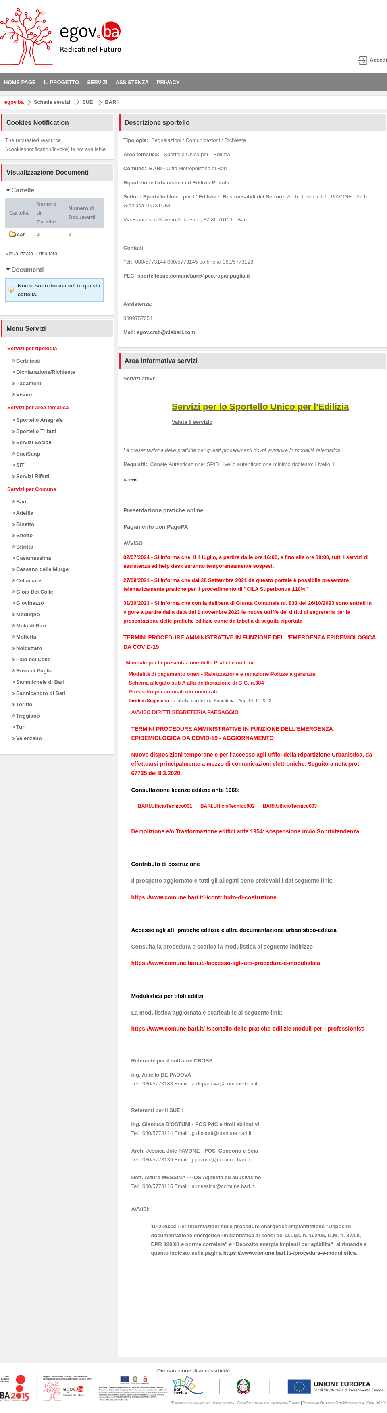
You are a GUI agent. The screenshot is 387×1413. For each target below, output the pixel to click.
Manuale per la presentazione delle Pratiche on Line (190, 663)
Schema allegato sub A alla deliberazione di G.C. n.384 (196, 683)
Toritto (22, 704)
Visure (22, 395)
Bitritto (22, 547)
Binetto (23, 524)
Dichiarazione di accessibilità (193, 1371)
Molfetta (24, 637)
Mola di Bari (29, 626)
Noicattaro (27, 648)
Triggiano (26, 716)
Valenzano (27, 738)
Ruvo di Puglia (32, 671)
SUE (87, 102)
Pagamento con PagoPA (155, 527)
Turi (19, 727)
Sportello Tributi (34, 431)
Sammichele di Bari (38, 682)
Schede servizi (52, 102)
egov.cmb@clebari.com (166, 332)
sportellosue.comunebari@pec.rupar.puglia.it (193, 276)
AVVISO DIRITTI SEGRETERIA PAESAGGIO (185, 712)
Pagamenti (27, 383)
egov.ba (14, 102)
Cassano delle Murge (40, 569)
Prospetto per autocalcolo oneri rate (173, 692)
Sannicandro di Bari (39, 693)
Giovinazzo (28, 603)
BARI (111, 102)
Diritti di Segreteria (149, 700)
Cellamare (27, 581)
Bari (19, 502)
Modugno (26, 614)
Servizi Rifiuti (31, 476)
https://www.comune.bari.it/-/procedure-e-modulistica (289, 1253)
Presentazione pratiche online (163, 510)
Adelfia (22, 513)
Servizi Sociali (32, 442)
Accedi (378, 60)
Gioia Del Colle (32, 592)
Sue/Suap (26, 454)
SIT (18, 465)
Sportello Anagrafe (37, 420)
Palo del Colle (31, 659)
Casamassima (31, 558)
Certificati (26, 361)
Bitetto (22, 535)
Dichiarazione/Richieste (43, 372)
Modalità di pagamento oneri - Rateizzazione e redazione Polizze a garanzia (222, 674)
